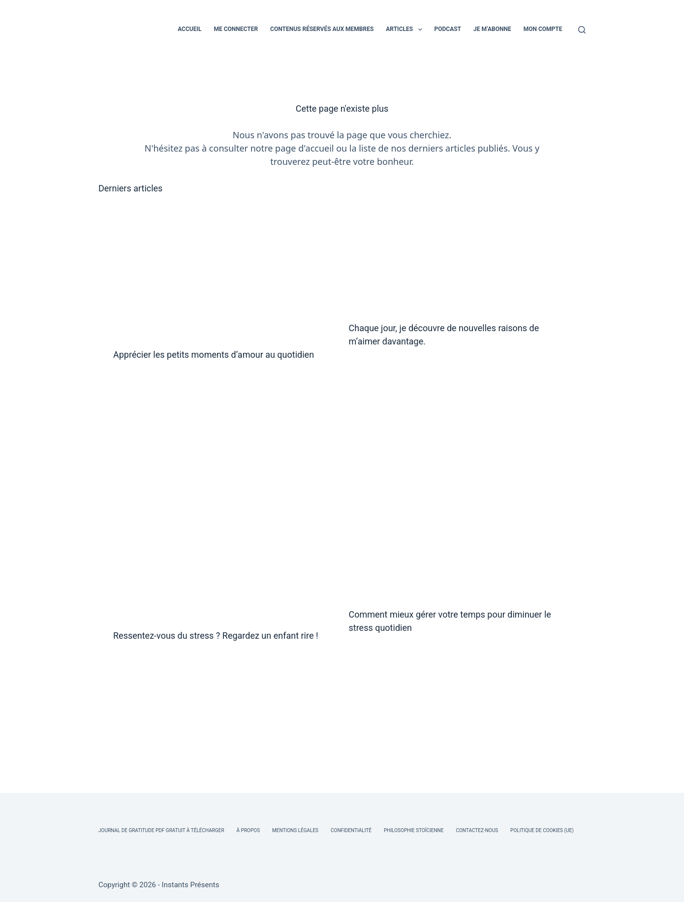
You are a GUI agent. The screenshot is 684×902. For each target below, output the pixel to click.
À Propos (248, 830)
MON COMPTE (543, 29)
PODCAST (448, 29)
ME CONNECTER (236, 29)
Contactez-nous (477, 830)
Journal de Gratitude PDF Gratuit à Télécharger (161, 830)
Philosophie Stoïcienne (413, 830)
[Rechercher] (582, 29)
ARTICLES (406, 29)
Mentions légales (295, 830)
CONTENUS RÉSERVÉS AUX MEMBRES (321, 29)
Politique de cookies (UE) (542, 830)
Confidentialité (351, 830)
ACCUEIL (189, 29)
